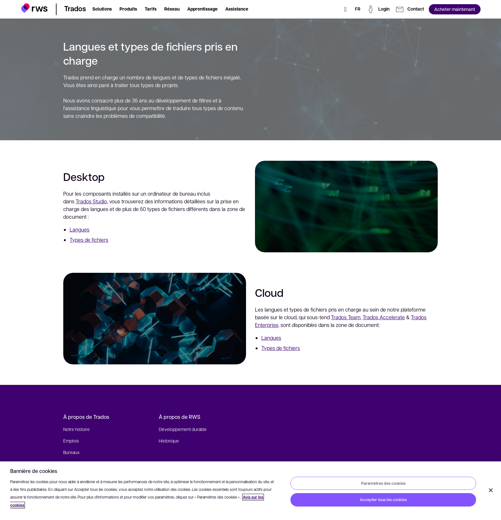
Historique (169, 440)
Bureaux (71, 452)
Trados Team (349, 327)
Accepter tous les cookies (383, 499)
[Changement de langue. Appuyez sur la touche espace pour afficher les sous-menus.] (357, 9)
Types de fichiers (89, 239)
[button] (34, 8)
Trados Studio (91, 201)
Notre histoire (76, 429)
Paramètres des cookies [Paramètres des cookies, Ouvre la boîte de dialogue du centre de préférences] (383, 483)
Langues (79, 229)
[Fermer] (491, 490)
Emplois (71, 440)
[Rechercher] (345, 9)
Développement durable (183, 429)
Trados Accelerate (387, 327)
